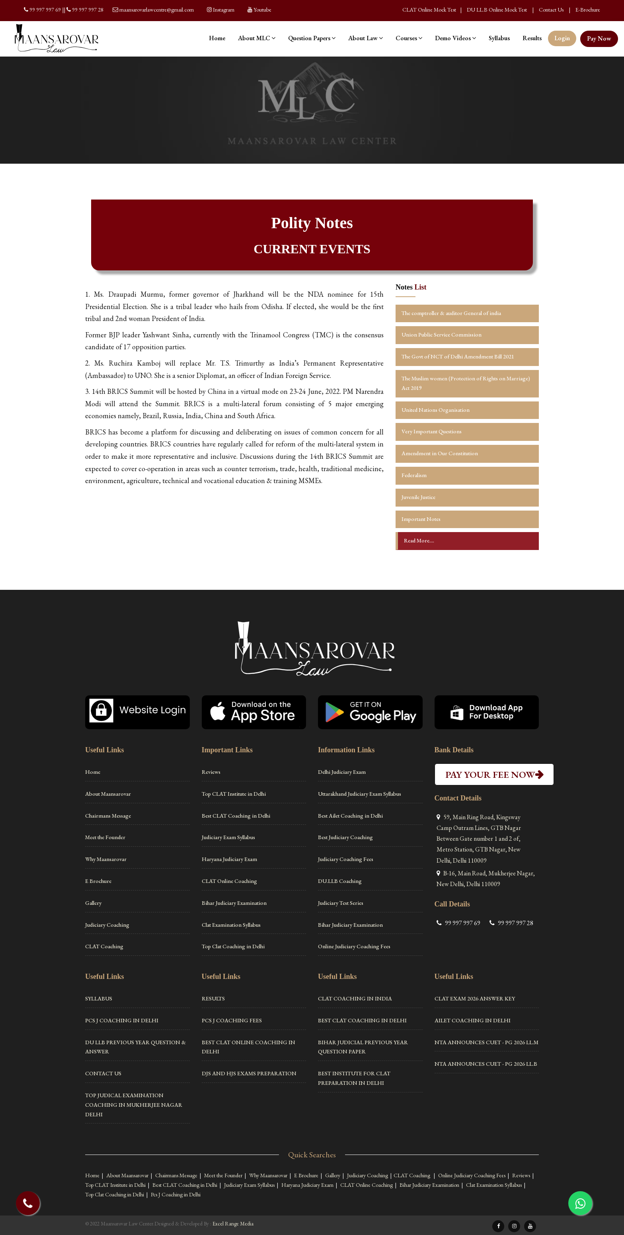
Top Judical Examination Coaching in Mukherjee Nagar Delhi (133, 1105)
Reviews (211, 771)
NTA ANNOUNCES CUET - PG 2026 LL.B (486, 1063)
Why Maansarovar (106, 859)
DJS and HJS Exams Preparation (249, 1073)
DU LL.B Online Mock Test (497, 9)
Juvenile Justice (418, 497)
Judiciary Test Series (340, 902)
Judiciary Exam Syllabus (228, 837)
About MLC (256, 38)
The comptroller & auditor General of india (451, 313)
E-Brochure (587, 9)
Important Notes (421, 519)
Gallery (93, 902)
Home (217, 38)
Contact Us (551, 9)
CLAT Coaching (104, 946)
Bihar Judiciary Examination (234, 902)
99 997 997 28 (87, 9)
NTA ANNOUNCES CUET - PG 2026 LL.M (486, 1042)
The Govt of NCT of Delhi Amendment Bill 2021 (458, 356)
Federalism (414, 475)
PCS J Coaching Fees (232, 1020)
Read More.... (419, 540)
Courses (409, 38)
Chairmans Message (108, 815)
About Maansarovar (108, 793)
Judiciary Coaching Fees (345, 859)
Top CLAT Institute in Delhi (234, 793)
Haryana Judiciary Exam (229, 859)
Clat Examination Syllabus (231, 924)
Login (562, 38)
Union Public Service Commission (442, 334)
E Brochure (98, 881)
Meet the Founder (105, 837)
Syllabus (499, 38)
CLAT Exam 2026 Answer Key (475, 998)
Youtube (262, 9)
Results (532, 38)
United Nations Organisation (436, 409)
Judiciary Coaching (107, 924)
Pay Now (599, 38)
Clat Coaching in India (355, 998)
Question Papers (311, 38)
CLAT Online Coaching (229, 881)
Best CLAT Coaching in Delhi (236, 815)
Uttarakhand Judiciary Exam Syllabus (359, 793)
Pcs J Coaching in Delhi (121, 1020)
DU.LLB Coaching (340, 881)
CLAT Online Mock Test (429, 9)
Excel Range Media (233, 1223)
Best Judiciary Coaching (345, 837)
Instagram (223, 9)
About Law (365, 38)
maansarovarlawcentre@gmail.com (156, 9)
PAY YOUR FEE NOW (494, 774)
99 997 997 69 (45, 9)
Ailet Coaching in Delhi (473, 1020)
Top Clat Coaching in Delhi (233, 946)
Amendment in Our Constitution (440, 453)
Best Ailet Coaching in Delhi (350, 815)
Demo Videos (455, 38)
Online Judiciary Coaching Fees (354, 946)
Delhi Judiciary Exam (342, 771)
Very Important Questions (432, 431)
